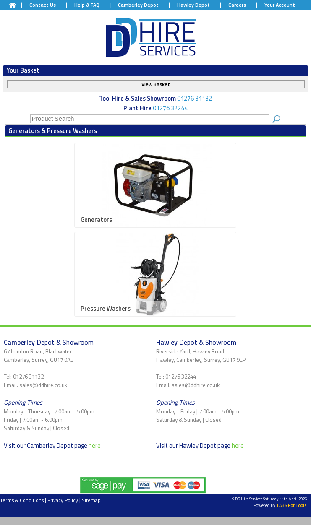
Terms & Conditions (22, 500)
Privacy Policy (62, 500)
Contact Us (42, 5)
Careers (237, 5)
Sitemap (91, 500)
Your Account (279, 5)
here (95, 445)
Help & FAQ (86, 5)
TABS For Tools (291, 505)
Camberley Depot (138, 5)
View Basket (155, 84)
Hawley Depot (193, 5)
